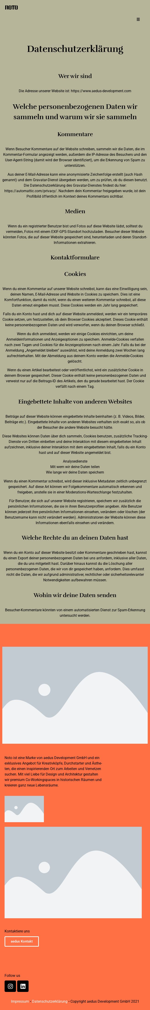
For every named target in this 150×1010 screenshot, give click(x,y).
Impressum (20, 1001)
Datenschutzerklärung (49, 1001)
